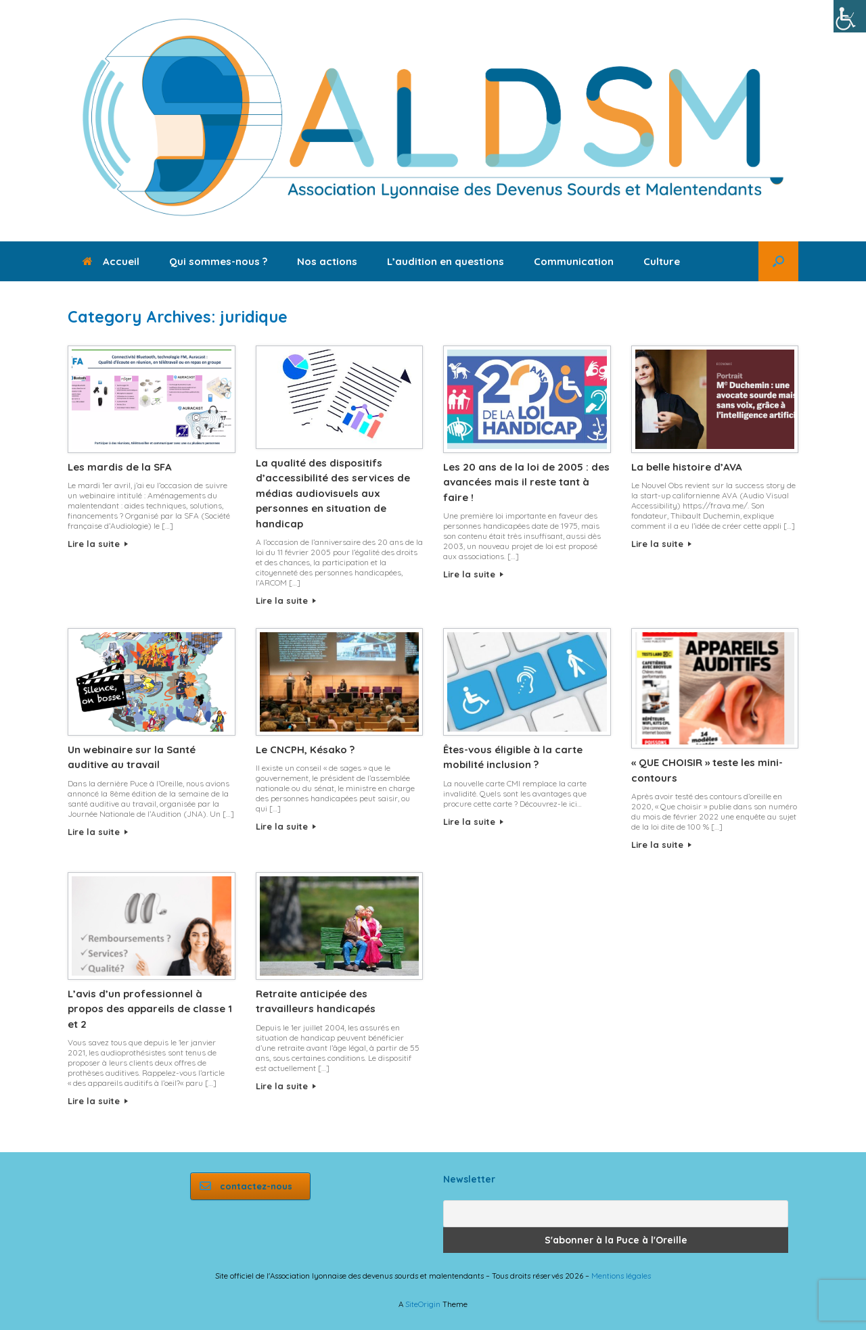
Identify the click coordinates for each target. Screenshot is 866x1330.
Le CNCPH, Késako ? (305, 749)
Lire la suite (98, 543)
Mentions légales (621, 1275)
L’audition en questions (445, 261)
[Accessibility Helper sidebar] (850, 16)
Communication (574, 261)
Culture (661, 261)
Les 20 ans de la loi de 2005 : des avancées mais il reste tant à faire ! (526, 482)
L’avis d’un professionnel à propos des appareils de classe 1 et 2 (150, 1008)
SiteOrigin (422, 1304)
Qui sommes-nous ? (218, 261)
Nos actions (327, 261)
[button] (778, 261)
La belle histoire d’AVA (686, 466)
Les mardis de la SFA (120, 466)
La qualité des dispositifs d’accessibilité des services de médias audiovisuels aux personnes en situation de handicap (333, 493)
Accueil (111, 261)
